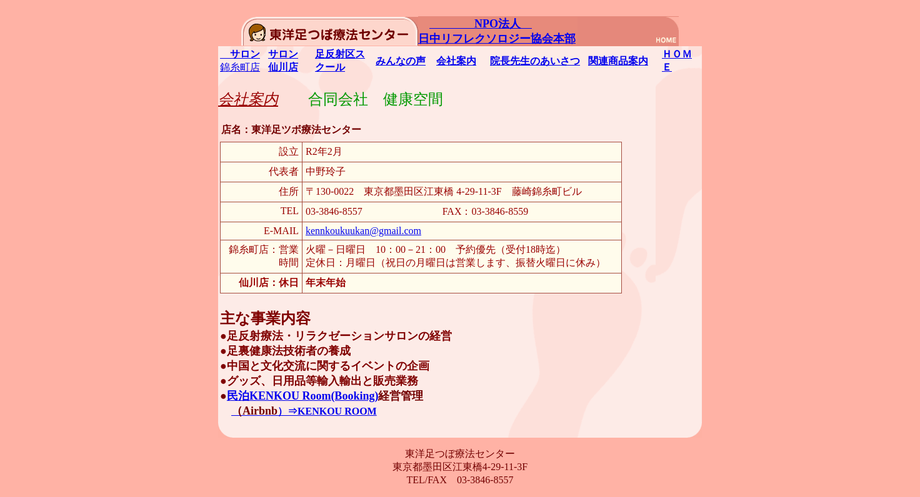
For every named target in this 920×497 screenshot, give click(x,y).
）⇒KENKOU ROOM (304, 411)
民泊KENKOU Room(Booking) (303, 396)
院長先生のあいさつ (535, 61)
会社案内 (456, 61)
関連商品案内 (618, 61)
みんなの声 (401, 61)
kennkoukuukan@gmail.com (363, 230)
